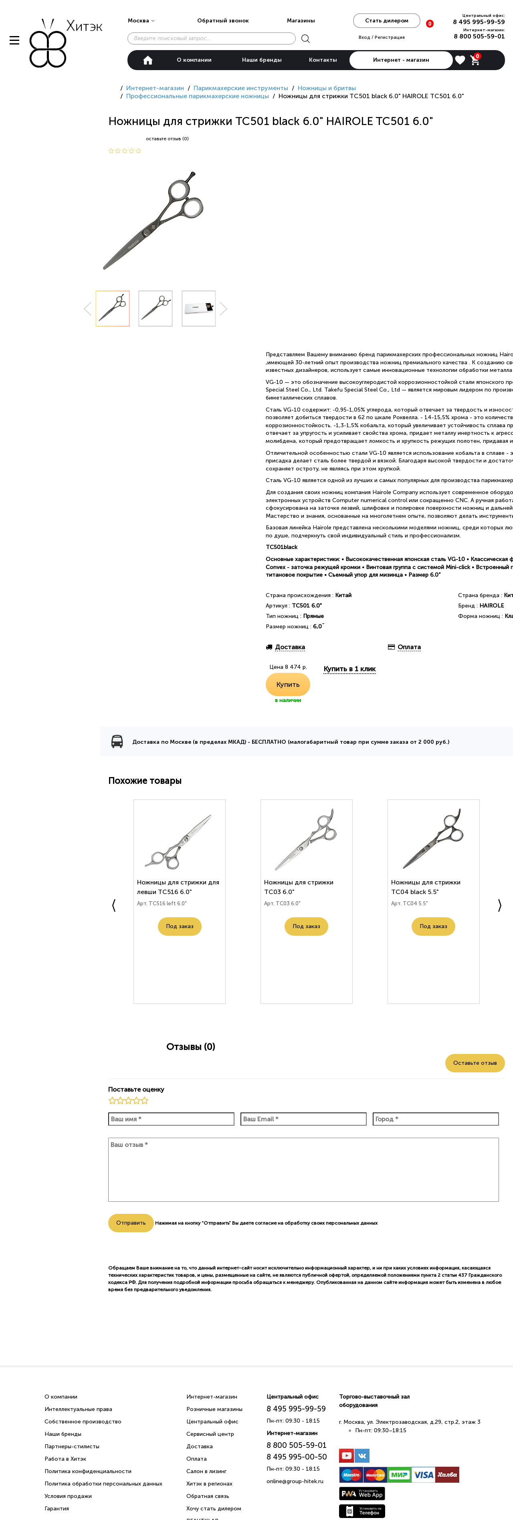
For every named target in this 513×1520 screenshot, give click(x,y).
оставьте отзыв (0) (167, 138)
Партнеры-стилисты (71, 1446)
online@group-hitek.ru (295, 1481)
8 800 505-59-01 (479, 36)
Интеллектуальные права (78, 1409)
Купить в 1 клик (349, 668)
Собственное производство (82, 1421)
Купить (288, 684)
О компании (194, 60)
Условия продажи (68, 1496)
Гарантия (56, 1508)
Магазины (301, 20)
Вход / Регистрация (382, 37)
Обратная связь (207, 1496)
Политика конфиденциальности (87, 1471)
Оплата (196, 1458)
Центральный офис (212, 1421)
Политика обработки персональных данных (103, 1483)
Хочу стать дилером (213, 1508)
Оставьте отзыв (475, 1063)
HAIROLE (491, 605)
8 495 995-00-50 (297, 1456)
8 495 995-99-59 (479, 22)
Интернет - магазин (401, 60)
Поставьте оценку (136, 1089)
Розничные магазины (214, 1409)
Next (224, 309)
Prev (87, 309)
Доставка (199, 1446)
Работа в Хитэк (65, 1458)
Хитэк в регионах (209, 1483)
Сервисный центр (210, 1434)
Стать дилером (386, 20)
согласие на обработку (282, 1223)
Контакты (323, 60)
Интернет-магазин (211, 1396)
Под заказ (180, 929)
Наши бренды (262, 60)
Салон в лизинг (206, 1471)
